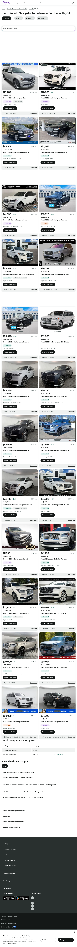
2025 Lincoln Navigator (10, 754)
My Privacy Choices (8, 927)
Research (32, 3)
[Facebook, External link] (32, 900)
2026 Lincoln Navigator (10, 750)
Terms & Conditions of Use (9, 916)
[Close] (75, 932)
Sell (24, 3)
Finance (42, 3)
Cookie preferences (48, 940)
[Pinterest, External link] (32, 909)
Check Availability (10, 108)
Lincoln (31, 9)
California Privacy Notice (8, 923)
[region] (38, 938)
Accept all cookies (66, 940)
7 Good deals (58, 754)
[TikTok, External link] (32, 897)
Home (3, 9)
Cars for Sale (11, 9)
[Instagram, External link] (32, 906)
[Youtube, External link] (32, 903)
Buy (16, 3)
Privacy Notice (5, 920)
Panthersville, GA (21, 9)
